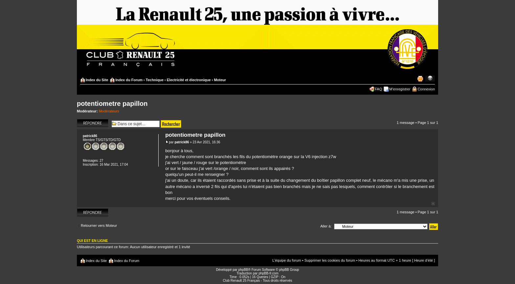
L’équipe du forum (286, 260)
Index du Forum (129, 80)
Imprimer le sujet (420, 79)
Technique (155, 80)
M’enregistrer (399, 89)
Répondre (92, 123)
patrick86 (181, 142)
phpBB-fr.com (268, 273)
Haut (433, 203)
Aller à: (325, 226)
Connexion (426, 89)
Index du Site (97, 80)
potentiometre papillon (112, 103)
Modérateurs (109, 111)
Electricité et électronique (189, 80)
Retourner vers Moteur (99, 225)
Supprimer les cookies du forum (329, 260)
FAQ (378, 89)
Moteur (220, 80)
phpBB (243, 270)
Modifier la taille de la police (430, 79)
